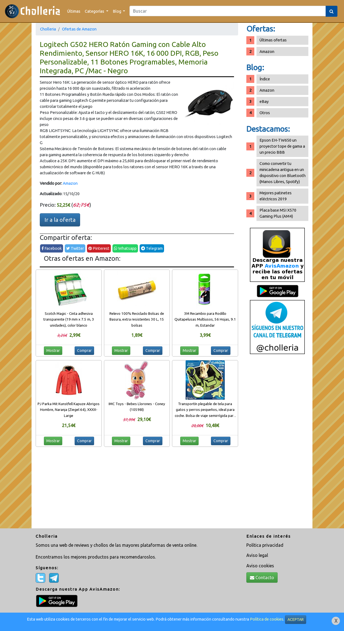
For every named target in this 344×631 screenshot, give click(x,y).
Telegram (152, 248)
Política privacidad (264, 545)
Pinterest (98, 248)
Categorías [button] (95, 11)
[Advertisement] (277, 443)
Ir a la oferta (59, 220)
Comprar (84, 350)
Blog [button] (117, 11)
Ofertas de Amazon (79, 29)
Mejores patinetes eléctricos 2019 (276, 195)
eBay (264, 101)
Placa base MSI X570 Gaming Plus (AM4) (278, 213)
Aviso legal (257, 555)
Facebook (51, 248)
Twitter (75, 248)
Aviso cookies (260, 565)
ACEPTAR (295, 619)
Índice (265, 79)
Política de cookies (266, 619)
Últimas (73, 11)
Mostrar (53, 350)
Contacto (262, 577)
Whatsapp (125, 248)
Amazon (70, 183)
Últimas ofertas (273, 40)
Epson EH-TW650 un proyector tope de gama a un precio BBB (282, 146)
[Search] (227, 11)
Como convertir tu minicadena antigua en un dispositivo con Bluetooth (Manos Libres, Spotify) (283, 172)
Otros (265, 112)
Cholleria (48, 29)
